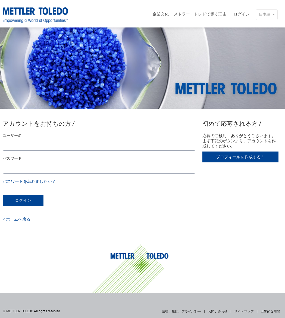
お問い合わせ (217, 311)
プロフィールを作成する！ (240, 157)
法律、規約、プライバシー (181, 311)
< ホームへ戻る (16, 219)
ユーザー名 (12, 135)
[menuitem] (160, 14)
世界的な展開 (270, 311)
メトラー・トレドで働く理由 (200, 14)
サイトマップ (244, 311)
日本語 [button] (264, 14)
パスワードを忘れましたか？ (29, 181)
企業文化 (160, 14)
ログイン (241, 14)
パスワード (12, 158)
